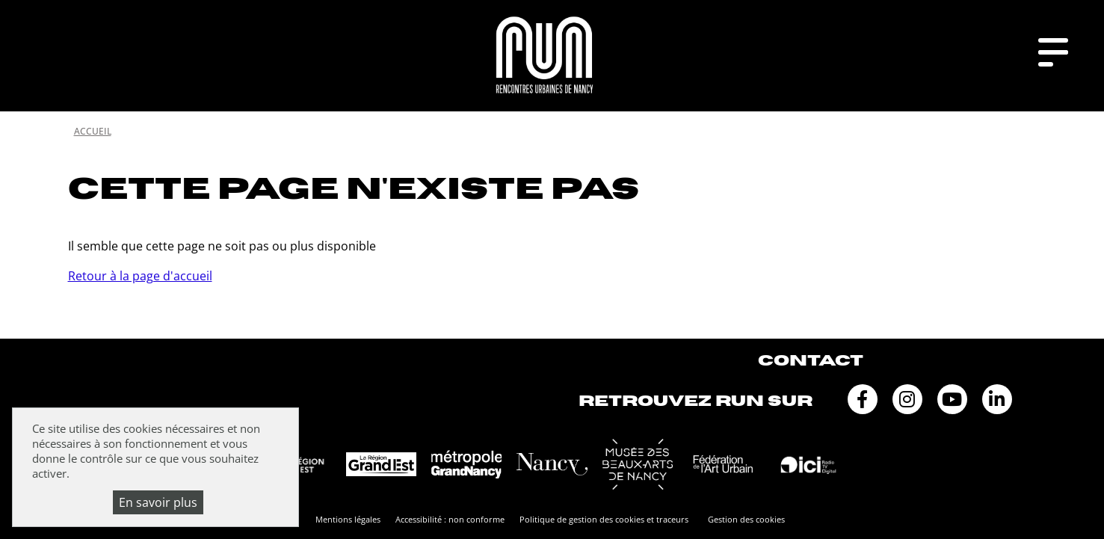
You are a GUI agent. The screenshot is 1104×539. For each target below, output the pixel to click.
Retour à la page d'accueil (140, 276)
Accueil (92, 131)
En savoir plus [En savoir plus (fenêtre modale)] (158, 502)
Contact (810, 361)
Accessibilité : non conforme (450, 519)
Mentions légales (347, 519)
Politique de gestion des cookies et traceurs (603, 519)
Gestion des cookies (746, 519)
